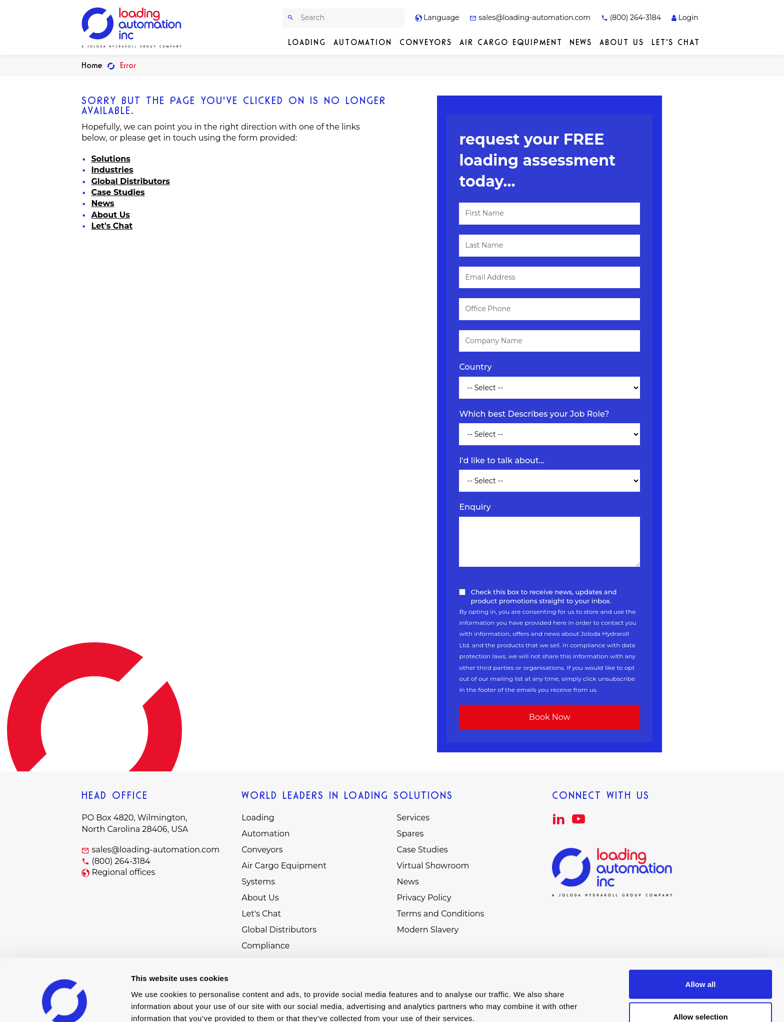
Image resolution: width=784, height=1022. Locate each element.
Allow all (701, 929)
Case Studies (117, 192)
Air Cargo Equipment (511, 42)
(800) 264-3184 (631, 17)
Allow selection (700, 962)
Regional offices (123, 872)
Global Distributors (130, 181)
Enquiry (474, 507)
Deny (701, 995)
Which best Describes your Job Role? (534, 414)
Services (413, 817)
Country (475, 367)
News (581, 42)
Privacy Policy (424, 897)
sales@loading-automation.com (530, 17)
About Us (622, 42)
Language (437, 17)
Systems (258, 881)
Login (685, 17)
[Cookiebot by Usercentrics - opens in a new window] (64, 1002)
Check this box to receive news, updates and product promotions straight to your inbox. (543, 596)
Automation (363, 42)
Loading (307, 42)
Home (92, 65)
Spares (410, 833)
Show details (525, 996)
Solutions (110, 159)
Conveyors (426, 42)
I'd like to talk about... (501, 460)
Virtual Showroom (433, 865)
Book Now (549, 717)
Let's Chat (676, 42)
